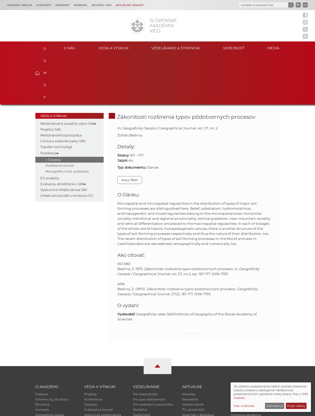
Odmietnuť (274, 406)
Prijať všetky (296, 406)
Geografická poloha (49, 365)
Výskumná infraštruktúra (102, 365)
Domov (43, 47)
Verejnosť (233, 48)
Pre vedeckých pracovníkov (153, 355)
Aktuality (188, 344)
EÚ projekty (49, 128)
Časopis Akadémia (245, 360)
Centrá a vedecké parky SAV (62, 91)
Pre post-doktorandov (149, 350)
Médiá (274, 48)
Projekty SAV (50, 80)
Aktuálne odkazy (130, 5)
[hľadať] (263, 5)
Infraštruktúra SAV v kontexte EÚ (66, 146)
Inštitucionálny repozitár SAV (252, 344)
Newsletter (190, 350)
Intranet (62, 5)
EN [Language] (305, 4)
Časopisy (54, 110)
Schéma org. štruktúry (52, 350)
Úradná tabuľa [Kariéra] (19, 5)
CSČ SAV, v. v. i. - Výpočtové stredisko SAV (95, 411)
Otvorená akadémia (246, 365)
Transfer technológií (56, 97)
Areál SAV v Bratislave (198, 365)
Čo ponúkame (192, 371)
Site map (217, 411)
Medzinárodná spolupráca (61, 85)
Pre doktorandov (145, 344)
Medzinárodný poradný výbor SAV (67, 74)
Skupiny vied (102, 5)
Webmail (81, 5)
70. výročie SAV (193, 360)
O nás (69, 48)
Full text (130, 130)
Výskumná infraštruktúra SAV (63, 140)
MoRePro (140, 360)
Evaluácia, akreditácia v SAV (62, 134)
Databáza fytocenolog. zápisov (253, 355)
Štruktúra (42, 355)
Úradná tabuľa (193, 355)
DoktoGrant (141, 365)
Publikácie (48, 103)
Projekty (90, 344)
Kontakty (43, 5)
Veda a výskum (113, 48)
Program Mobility (146, 371)
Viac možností (244, 406)
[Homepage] (137, 26)
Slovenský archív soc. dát (249, 350)
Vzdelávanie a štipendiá (175, 48)
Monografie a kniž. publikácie (67, 121)
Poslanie (41, 344)
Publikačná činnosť (59, 116)
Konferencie (93, 350)
